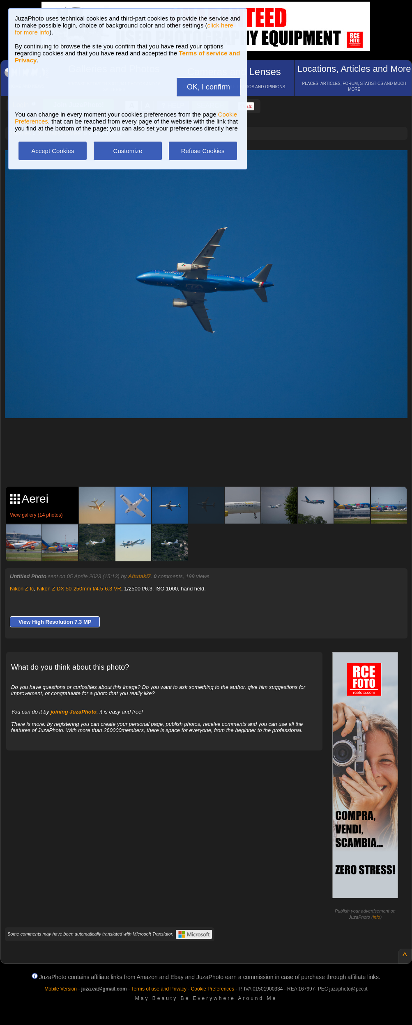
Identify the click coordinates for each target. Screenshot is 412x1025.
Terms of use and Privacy (158, 989)
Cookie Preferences (212, 989)
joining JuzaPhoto (74, 712)
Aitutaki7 (139, 576)
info (376, 917)
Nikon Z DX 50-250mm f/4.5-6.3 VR (79, 589)
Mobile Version (60, 989)
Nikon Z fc (22, 589)
